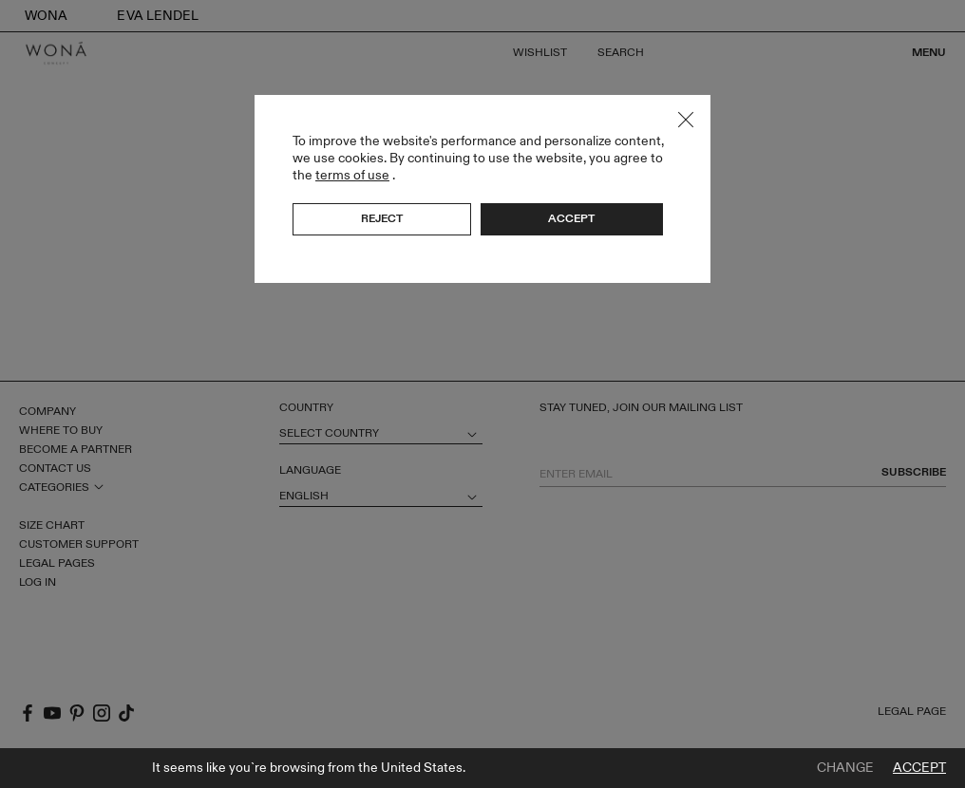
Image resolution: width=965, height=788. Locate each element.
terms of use (352, 175)
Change (845, 768)
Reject (382, 218)
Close (686, 119)
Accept (919, 768)
